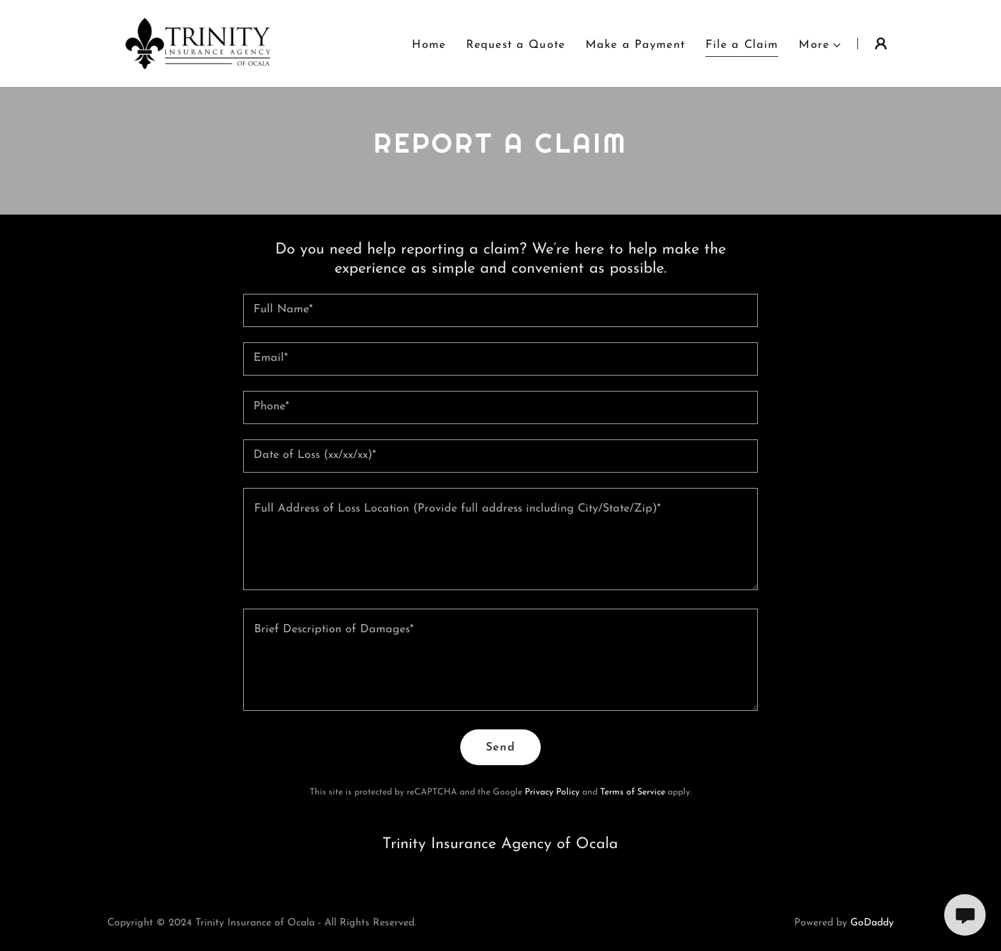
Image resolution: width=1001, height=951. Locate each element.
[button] (820, 45)
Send (500, 748)
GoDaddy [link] (872, 923)
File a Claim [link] (742, 45)
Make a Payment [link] (635, 45)
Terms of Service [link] (632, 792)
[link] (198, 42)
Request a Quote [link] (515, 45)
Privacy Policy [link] (552, 792)
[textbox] (500, 310)
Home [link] (429, 45)
